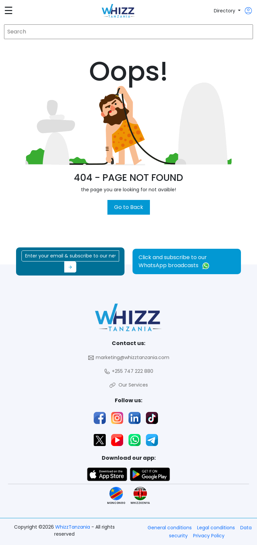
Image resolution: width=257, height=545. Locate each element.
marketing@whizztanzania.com (128, 357)
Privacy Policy (209, 535)
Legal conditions (216, 527)
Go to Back (128, 207)
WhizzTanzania (73, 527)
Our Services (128, 385)
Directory (225, 10)
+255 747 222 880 (128, 371)
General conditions (170, 527)
